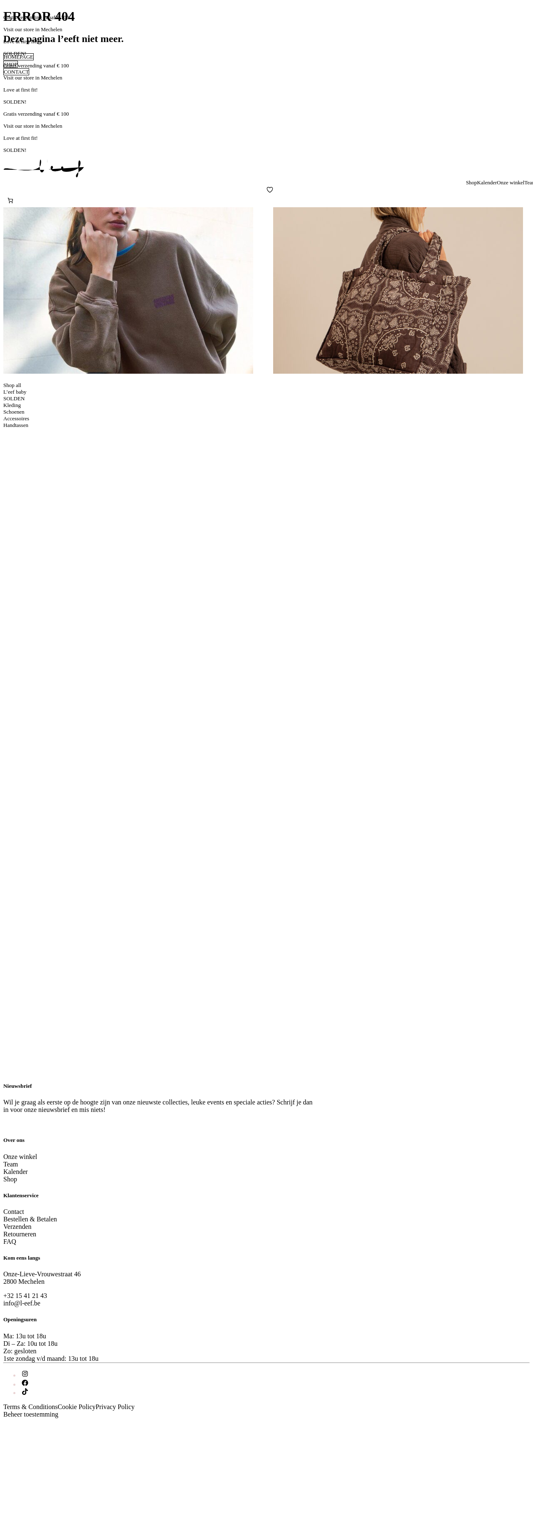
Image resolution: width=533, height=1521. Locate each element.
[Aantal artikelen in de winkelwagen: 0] (10, 200)
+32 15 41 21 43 (25, 1295)
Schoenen (14, 412)
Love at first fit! (20, 41)
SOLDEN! (15, 53)
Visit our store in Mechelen (32, 29)
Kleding (12, 405)
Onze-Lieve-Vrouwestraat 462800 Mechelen (42, 1277)
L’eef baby (14, 392)
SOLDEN (14, 398)
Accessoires (16, 418)
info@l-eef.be (21, 1303)
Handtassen (15, 425)
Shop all (12, 385)
